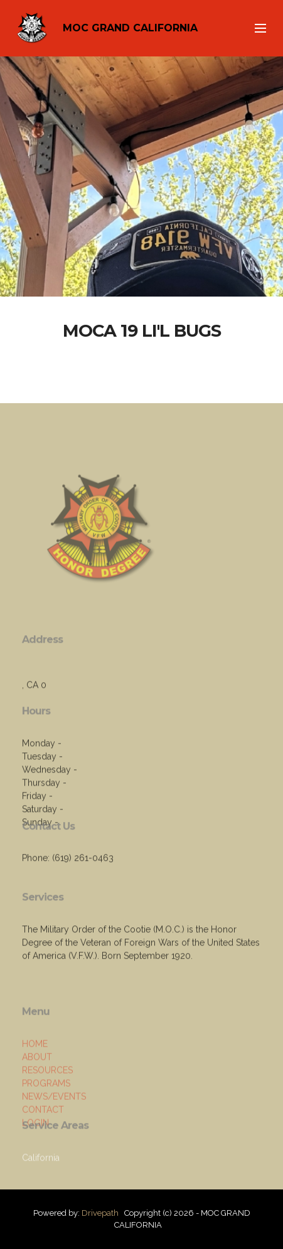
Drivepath (100, 1213)
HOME (35, 1078)
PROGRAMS (46, 1117)
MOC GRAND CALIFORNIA (130, 28)
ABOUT (37, 1091)
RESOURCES (47, 1104)
